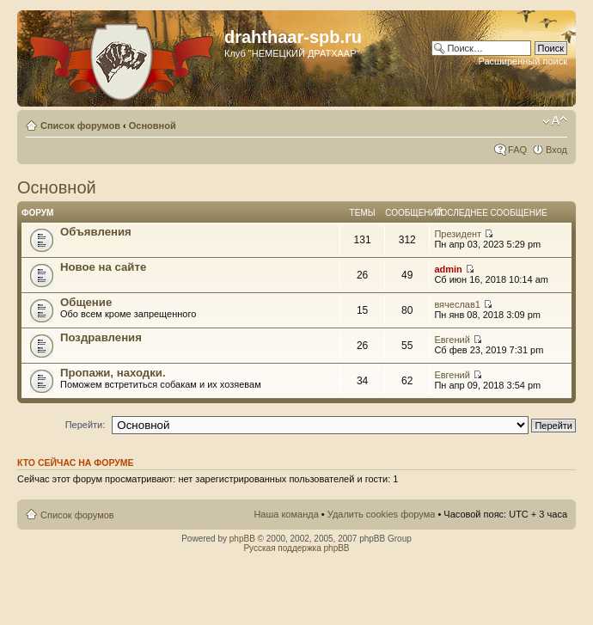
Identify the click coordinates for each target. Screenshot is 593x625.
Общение (86, 302)
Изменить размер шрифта (554, 122)
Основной (152, 125)
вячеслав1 (457, 304)
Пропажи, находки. (113, 372)
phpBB (242, 538)
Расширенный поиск (522, 61)
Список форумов (80, 125)
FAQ (517, 149)
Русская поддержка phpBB (296, 548)
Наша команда (286, 514)
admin (448, 269)
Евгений (451, 339)
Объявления (95, 231)
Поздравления (101, 337)
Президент (457, 234)
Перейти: (85, 425)
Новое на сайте (103, 266)
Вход (556, 149)
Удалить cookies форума (381, 514)
